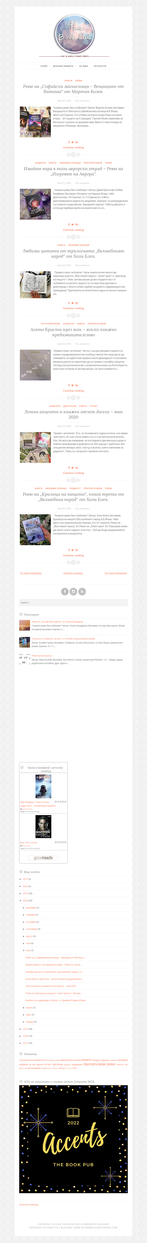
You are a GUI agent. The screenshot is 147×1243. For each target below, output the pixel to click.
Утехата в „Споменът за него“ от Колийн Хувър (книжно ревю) (63, 638)
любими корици (70, 162)
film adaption (53, 1068)
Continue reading (74, 147)
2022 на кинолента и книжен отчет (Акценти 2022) (59, 1081)
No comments (83, 100)
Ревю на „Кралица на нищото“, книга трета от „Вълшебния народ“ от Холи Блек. (73, 496)
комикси (113, 1060)
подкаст (75, 488)
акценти (40, 162)
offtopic (62, 1068)
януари (30, 1021)
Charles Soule (27, 809)
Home (44, 66)
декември (31, 907)
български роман (53, 1060)
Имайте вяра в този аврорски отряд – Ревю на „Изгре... (53, 964)
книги (68, 80)
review (69, 1068)
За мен (83, 66)
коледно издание (100, 1060)
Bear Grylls (26, 846)
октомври (31, 922)
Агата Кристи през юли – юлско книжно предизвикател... (54, 979)
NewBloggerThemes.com (101, 1227)
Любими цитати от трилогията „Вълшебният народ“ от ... (54, 971)
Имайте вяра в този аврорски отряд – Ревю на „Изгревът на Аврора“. (73, 171)
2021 (25, 893)
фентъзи (23, 1068)
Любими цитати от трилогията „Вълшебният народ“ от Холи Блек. (73, 253)
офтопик (57, 1064)
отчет (94, 406)
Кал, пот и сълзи (28, 842)
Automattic (51, 1227)
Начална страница (73, 573)
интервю (77, 1060)
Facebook (100, 66)
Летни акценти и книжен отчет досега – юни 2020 (73, 414)
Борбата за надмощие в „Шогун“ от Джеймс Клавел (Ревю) (55, 1000)
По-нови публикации (30, 573)
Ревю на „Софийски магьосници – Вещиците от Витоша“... (55, 957)
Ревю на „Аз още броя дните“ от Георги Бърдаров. (57, 621)
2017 (25, 1043)
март (29, 1014)
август (29, 936)
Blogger (103, 1224)
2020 (25, 900)
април (29, 1007)
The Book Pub (71, 1224)
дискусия (69, 406)
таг (126, 1064)
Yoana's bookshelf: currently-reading (46, 769)
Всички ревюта (63, 66)
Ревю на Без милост (42, 655)
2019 (25, 1029)
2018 (25, 1036)
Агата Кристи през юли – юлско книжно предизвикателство (73, 331)
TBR (74, 1068)
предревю (77, 1064)
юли (28, 943)
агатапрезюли (50, 323)
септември (32, 929)
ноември (31, 914)
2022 (25, 886)
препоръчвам (93, 162)
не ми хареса (36, 1064)
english (44, 1068)
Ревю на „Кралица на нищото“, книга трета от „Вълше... (53, 993)
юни (28, 950)
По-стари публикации (116, 573)
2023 (25, 879)
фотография (34, 1068)
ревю (78, 80)
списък (120, 1064)
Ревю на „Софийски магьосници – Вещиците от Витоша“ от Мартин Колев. (73, 88)
